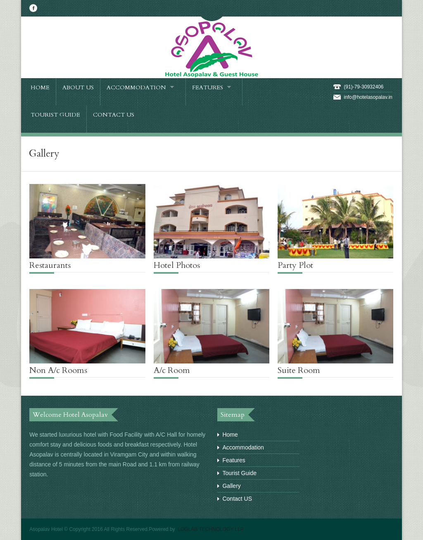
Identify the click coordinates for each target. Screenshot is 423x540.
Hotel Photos (177, 265)
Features (233, 460)
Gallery (231, 486)
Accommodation (243, 447)
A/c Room (172, 370)
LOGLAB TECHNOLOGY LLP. (210, 529)
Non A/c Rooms (58, 370)
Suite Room (299, 370)
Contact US (237, 498)
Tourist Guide (239, 473)
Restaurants (50, 265)
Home (230, 434)
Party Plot (295, 265)
